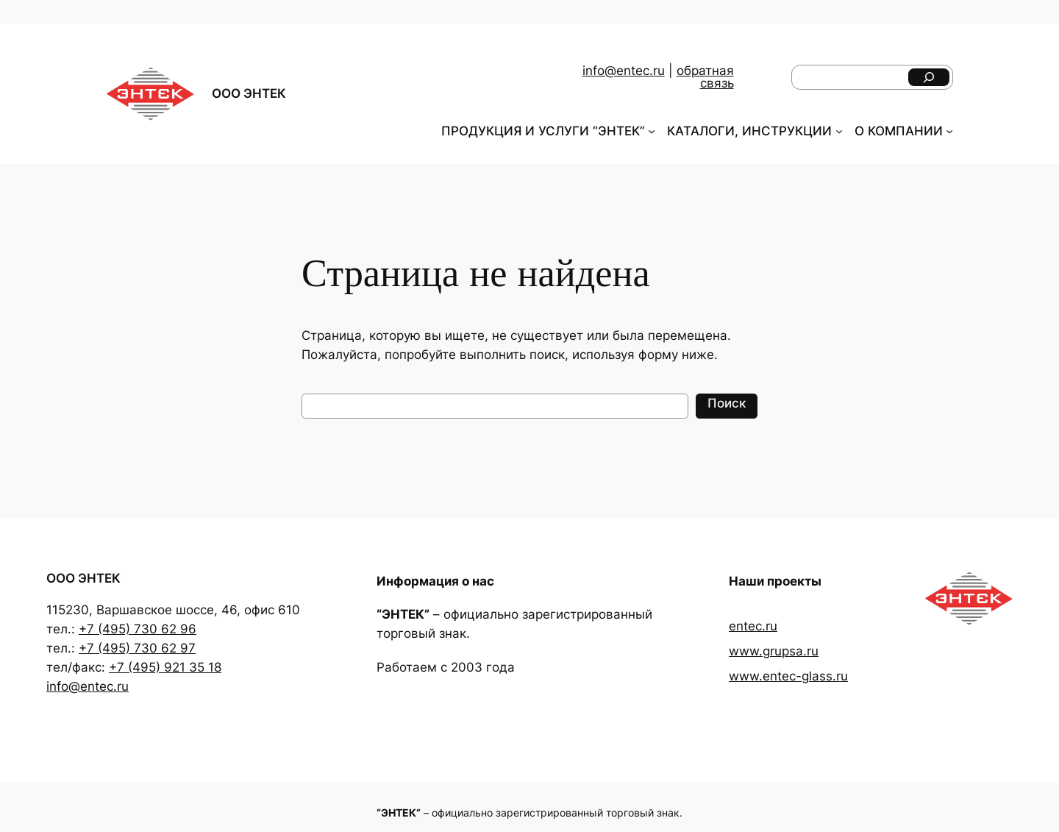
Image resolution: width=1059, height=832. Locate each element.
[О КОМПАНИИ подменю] (949, 131)
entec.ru (753, 626)
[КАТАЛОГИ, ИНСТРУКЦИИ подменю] (839, 131)
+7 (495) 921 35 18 (165, 667)
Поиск (726, 403)
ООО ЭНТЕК (249, 93)
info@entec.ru (623, 70)
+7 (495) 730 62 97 (137, 648)
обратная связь (705, 76)
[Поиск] (928, 77)
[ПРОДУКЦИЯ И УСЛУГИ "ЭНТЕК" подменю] (651, 131)
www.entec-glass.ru (788, 676)
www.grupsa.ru (774, 651)
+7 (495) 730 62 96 (137, 629)
